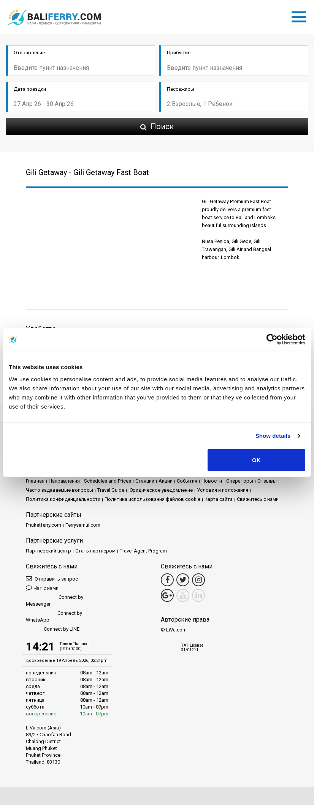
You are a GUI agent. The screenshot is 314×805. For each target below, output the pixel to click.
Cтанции (144, 481)
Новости (211, 481)
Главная (35, 481)
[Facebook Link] (167, 579)
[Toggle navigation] (300, 15)
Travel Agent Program (143, 551)
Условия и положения (222, 490)
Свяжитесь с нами (258, 499)
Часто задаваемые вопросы (59, 490)
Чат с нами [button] (42, 587)
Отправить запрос (52, 578)
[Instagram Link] (198, 579)
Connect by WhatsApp (54, 616)
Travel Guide (110, 490)
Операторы (239, 481)
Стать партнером (95, 551)
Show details (273, 435)
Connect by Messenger (54, 600)
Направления (64, 481)
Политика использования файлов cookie (152, 499)
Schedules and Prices (107, 481)
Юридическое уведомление (160, 490)
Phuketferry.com (43, 525)
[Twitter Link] (182, 579)
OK (256, 459)
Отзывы (267, 481)
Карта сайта (219, 499)
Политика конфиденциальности (63, 499)
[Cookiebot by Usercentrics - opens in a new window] (272, 339)
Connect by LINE (52, 629)
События (187, 481)
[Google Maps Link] (167, 595)
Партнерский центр (48, 551)
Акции (166, 481)
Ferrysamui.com (82, 525)
